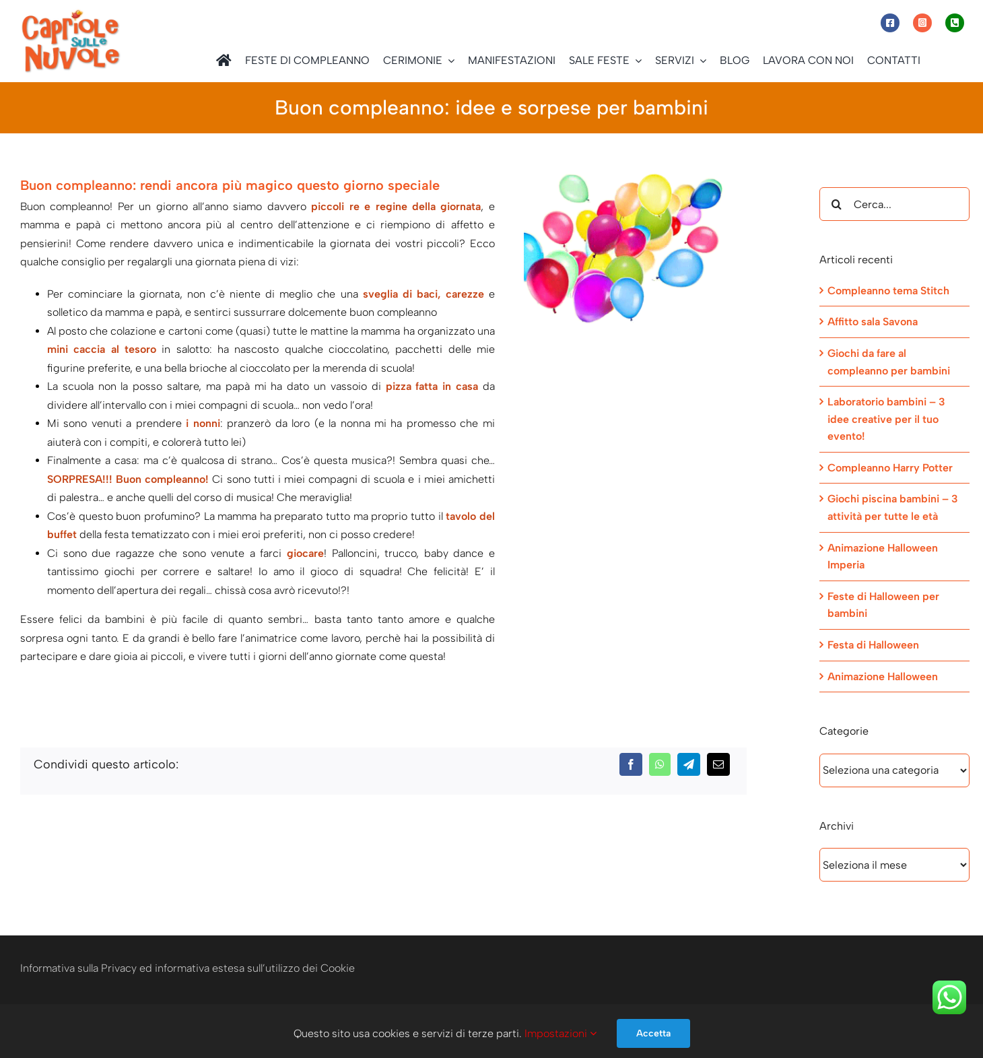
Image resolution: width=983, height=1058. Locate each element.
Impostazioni (560, 1033)
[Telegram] (689, 764)
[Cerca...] (894, 204)
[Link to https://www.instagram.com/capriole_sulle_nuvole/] (922, 22)
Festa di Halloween (873, 644)
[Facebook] (631, 764)
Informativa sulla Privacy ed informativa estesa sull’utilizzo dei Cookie (187, 968)
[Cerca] (836, 204)
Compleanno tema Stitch (888, 290)
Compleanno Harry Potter (890, 467)
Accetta (653, 1033)
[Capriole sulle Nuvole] (70, 13)
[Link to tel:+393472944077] (954, 22)
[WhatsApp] (660, 764)
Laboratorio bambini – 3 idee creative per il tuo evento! (886, 418)
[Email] (718, 764)
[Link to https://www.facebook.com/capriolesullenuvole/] (890, 22)
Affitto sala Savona (872, 321)
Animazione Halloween (882, 676)
